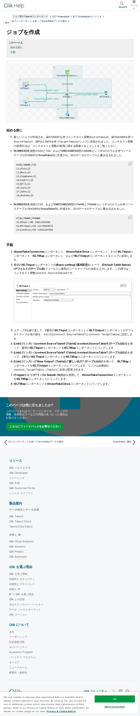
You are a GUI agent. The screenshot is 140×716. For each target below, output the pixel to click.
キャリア (14, 660)
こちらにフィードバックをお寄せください (35, 424)
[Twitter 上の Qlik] (113, 689)
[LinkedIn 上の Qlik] (120, 689)
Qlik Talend (16, 514)
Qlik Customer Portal (22, 486)
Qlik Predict (16, 549)
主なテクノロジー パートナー (26, 602)
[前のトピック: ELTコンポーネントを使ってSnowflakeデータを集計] (36, 440)
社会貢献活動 (17, 640)
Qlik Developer (18, 471)
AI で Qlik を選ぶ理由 (21, 592)
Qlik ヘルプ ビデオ (20, 466)
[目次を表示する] (7, 16)
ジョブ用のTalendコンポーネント (30, 16)
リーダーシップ (18, 635)
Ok (114, 698)
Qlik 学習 (14, 481)
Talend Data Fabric (21, 524)
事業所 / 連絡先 (18, 670)
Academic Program (21, 650)
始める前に (16, 47)
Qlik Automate (18, 555)
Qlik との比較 (17, 597)
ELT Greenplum (60, 16)
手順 (12, 52)
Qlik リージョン (18, 612)
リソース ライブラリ (21, 491)
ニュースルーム (18, 665)
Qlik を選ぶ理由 (18, 572)
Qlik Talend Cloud (20, 519)
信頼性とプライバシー (22, 582)
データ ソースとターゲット (25, 607)
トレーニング (17, 476)
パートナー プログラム (22, 655)
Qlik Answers (17, 544)
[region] (69, 703)
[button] (130, 163)
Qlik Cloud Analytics (21, 539)
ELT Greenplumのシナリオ (87, 16)
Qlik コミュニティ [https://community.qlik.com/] (95, 689)
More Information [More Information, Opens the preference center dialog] (115, 706)
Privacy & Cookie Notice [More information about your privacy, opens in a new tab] (61, 711)
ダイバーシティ (18, 645)
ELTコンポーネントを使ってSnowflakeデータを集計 (39, 20)
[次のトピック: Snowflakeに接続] (104, 440)
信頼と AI (14, 587)
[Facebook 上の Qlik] (127, 689)
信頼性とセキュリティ (22, 577)
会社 (11, 630)
